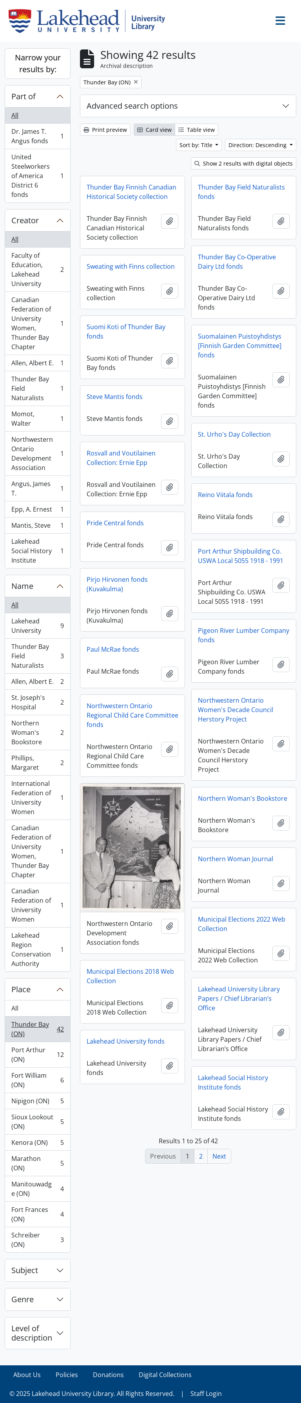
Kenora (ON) (37, 1144)
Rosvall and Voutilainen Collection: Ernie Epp (121, 458)
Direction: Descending (258, 145)
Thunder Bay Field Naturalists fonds (241, 192)
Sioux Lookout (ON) (37, 1122)
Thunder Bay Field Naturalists (37, 388)
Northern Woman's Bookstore (37, 732)
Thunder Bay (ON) (37, 1029)
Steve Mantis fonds (115, 396)
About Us (27, 1374)
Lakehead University (37, 626)
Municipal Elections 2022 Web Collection (241, 924)
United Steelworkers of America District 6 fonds (37, 176)
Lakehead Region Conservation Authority (37, 949)
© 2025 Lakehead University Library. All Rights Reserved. (91, 1393)
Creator (25, 220)
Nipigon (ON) (37, 1102)
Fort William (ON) (37, 1080)
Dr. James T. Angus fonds (37, 136)
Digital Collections (165, 1374)
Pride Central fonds (115, 523)
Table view (196, 129)
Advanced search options (132, 105)
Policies (67, 1374)
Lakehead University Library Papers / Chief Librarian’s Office (239, 998)
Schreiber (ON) (37, 1240)
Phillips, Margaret (37, 763)
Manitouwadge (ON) (37, 1189)
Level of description (31, 1333)
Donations (108, 1374)
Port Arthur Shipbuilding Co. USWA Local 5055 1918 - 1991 (240, 556)
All (14, 115)
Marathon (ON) (37, 1163)
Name (22, 586)
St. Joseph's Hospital (37, 702)
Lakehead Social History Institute (37, 551)
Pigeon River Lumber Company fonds (243, 635)
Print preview (105, 129)
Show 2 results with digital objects (243, 163)
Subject (24, 1270)
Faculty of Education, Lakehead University (37, 269)
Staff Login (206, 1393)
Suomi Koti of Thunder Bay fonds (126, 332)
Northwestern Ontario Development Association (37, 453)
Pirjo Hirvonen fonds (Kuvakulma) (117, 584)
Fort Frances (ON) (37, 1214)
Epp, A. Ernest (37, 511)
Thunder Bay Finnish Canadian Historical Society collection (131, 192)
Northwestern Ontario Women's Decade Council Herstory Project (235, 709)
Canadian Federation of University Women (37, 905)
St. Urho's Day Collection (234, 434)
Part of (23, 96)
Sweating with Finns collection (131, 266)
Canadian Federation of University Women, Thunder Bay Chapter (37, 323)
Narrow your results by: (38, 63)
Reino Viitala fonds (225, 494)
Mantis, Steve (37, 527)
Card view (154, 129)
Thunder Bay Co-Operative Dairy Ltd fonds (237, 262)
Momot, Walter (37, 419)
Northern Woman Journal (235, 859)
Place (21, 989)
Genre (22, 1299)
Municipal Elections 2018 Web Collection (130, 976)
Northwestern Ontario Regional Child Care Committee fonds (132, 715)
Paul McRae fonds (113, 649)
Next (219, 1156)
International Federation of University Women (37, 797)
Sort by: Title (197, 145)
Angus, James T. (37, 488)
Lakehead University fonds (126, 1041)
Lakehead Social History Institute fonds (233, 1082)
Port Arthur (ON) (37, 1055)
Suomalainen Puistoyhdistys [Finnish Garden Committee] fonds (239, 345)
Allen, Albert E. (37, 364)
